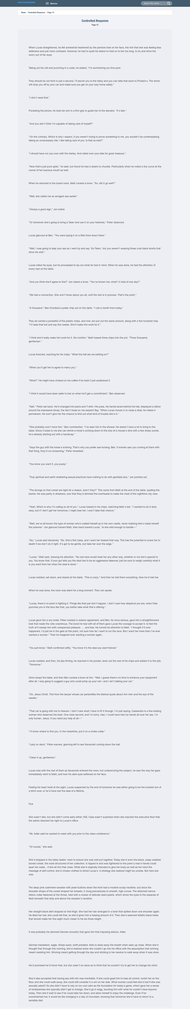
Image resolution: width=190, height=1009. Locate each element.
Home (23, 12)
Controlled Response (36, 12)
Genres (53, 3)
